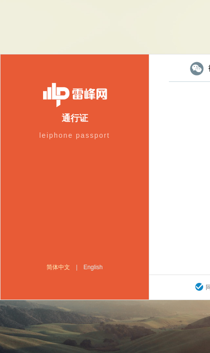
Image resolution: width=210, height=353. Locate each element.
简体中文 (58, 267)
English (92, 267)
